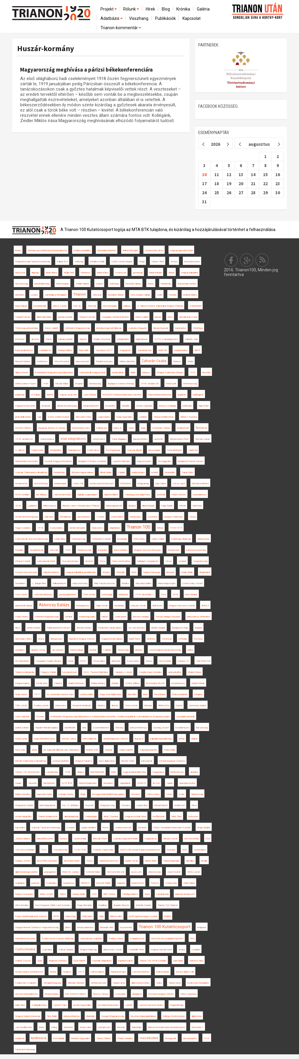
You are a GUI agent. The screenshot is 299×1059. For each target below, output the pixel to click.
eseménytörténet (141, 972)
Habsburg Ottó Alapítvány (137, 494)
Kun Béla (132, 694)
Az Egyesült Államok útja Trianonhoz (61, 750)
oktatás (89, 561)
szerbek (143, 417)
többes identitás (127, 361)
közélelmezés (182, 727)
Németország (190, 383)
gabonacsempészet (185, 894)
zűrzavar (97, 295)
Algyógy (35, 272)
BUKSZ (205, 605)
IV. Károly (35, 394)
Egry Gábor (160, 483)
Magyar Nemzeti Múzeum (147, 550)
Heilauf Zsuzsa (23, 960)
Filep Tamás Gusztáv (104, 583)
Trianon (79, 294)
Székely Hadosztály (103, 849)
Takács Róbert (103, 1038)
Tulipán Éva (62, 261)
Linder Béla (59, 539)
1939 (68, 550)
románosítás (21, 483)
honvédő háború (133, 283)
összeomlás (126, 927)
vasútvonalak (80, 838)
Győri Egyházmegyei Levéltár (143, 916)
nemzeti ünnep (191, 838)
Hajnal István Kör (68, 394)
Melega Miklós (65, 350)
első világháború (73, 439)
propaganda (49, 872)
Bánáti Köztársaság (67, 405)
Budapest (137, 994)
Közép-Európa (51, 994)
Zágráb (121, 472)
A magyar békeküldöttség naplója (108, 794)
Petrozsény (139, 539)
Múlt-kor (151, 639)
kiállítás (127, 306)
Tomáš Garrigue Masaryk (168, 616)
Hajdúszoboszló (123, 827)
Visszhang (138, 18)
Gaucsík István (138, 605)
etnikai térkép (162, 972)
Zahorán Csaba (154, 361)
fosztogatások (113, 450)
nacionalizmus (199, 494)
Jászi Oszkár (173, 872)
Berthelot (19, 295)
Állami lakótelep (44, 317)
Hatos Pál (78, 483)
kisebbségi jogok (87, 616)
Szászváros (133, 661)
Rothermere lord (98, 983)
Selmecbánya (47, 439)
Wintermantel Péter (179, 439)
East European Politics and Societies (52, 905)
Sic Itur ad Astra (136, 627)
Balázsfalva (102, 272)
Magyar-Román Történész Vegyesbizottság (36, 927)
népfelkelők (70, 727)
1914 (81, 972)
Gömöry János (69, 738)
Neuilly (204, 861)
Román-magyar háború (82, 472)
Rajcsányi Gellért (143, 583)
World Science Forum (25, 383)
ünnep (182, 738)
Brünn (41, 1027)
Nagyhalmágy (177, 1005)
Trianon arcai (119, 983)
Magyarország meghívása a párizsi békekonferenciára (86, 69)
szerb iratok (120, 616)
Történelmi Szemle (101, 539)
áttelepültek (55, 450)
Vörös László (193, 872)
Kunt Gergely (191, 594)
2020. (83, 661)
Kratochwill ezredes (187, 283)
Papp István (102, 605)
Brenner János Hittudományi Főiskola (80, 505)
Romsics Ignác (202, 439)
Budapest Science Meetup (121, 383)
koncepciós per (69, 672)
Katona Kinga (76, 650)
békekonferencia (71, 1016)
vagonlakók (125, 783)
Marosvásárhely (179, 694)
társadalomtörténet (106, 250)
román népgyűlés (23, 816)
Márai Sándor (33, 627)
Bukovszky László (112, 949)
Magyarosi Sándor (24, 805)
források (121, 1027)
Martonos (85, 272)
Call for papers (97, 972)
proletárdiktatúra (23, 417)
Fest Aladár (58, 1038)
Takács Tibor (157, 261)
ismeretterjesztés (81, 428)
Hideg (54, 1027)
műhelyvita (101, 428)
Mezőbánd (159, 694)
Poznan (40, 716)
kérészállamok (90, 738)
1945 (45, 383)
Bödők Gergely (158, 627)
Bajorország (197, 794)
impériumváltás (125, 960)
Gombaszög (95, 383)
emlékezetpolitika (82, 250)
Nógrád (78, 383)
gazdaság (137, 272)
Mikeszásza (49, 505)
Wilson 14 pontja (188, 417)
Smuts (174, 261)
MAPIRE (162, 350)
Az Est (156, 783)
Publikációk (165, 18)
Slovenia (32, 783)
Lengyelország (200, 561)
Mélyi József (46, 894)
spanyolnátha (174, 672)
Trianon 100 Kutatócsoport (164, 926)
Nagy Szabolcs (23, 528)
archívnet (158, 439)
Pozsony (198, 639)
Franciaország (78, 539)
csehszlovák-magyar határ (92, 372)
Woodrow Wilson (116, 295)
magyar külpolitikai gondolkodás (81, 572)
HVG (94, 894)
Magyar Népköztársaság (27, 1016)
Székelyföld (195, 306)
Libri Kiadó (178, 960)
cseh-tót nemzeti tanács (151, 1005)
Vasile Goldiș (187, 572)
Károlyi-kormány (118, 972)
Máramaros (135, 516)
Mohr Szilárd (141, 317)
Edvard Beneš (161, 805)
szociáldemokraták (185, 716)
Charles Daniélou (125, 1038)
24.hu (169, 794)
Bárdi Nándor (155, 272)
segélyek (182, 394)
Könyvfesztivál (61, 361)
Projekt (109, 9)
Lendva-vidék (86, 694)
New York (20, 750)
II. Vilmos (20, 450)
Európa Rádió (78, 894)
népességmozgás (166, 583)
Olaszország (154, 872)
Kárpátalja (136, 1027)
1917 (37, 694)
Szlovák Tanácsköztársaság (46, 827)
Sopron (99, 283)
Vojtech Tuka (60, 1005)
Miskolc (108, 750)
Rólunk (131, 9)
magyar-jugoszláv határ (181, 250)
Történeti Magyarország (46, 616)
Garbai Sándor (22, 727)
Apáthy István (38, 650)
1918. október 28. (150, 383)
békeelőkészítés (45, 838)
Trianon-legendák (171, 861)
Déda (34, 750)
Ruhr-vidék (84, 350)
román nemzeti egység (26, 516)
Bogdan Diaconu (121, 905)
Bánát (171, 272)
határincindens (181, 350)
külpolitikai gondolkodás (161, 738)
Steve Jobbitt (51, 328)
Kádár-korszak (84, 550)
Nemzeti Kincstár (115, 872)
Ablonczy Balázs (54, 605)
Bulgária (198, 627)
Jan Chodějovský (23, 1027)
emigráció (201, 927)
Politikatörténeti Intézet (58, 627)
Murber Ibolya (194, 672)
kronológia (122, 539)
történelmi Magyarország (77, 328)
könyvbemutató (192, 261)
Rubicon (177, 361)
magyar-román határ (25, 405)
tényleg (105, 572)
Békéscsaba (116, 916)
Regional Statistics (58, 960)
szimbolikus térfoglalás (56, 295)
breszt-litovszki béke (47, 861)
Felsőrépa (198, 328)
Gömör (182, 505)
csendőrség (52, 772)
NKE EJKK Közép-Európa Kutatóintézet (140, 849)
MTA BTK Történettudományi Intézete (121, 394)
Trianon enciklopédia (24, 672)
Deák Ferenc (21, 694)
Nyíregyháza (82, 605)
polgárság (19, 394)
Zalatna (58, 683)
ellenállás (190, 861)
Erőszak (54, 550)
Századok (120, 994)
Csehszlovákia (25, 949)
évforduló (182, 639)
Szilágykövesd (137, 938)
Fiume (49, 339)
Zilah (143, 428)
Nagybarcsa (151, 838)
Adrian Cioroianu (22, 794)
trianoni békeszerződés (26, 461)
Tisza (102, 561)
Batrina (167, 916)
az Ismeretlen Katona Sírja (60, 694)
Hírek (150, 9)
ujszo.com (136, 872)
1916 (207, 1038)
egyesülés (20, 827)
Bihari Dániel (105, 472)
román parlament (85, 927)
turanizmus (68, 883)
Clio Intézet (57, 650)
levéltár (93, 650)
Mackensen (174, 550)
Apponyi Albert (111, 494)
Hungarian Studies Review (48, 661)
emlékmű (19, 1038)
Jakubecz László (123, 672)
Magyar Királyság (88, 949)
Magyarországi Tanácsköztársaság (32, 261)
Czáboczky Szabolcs (25, 983)
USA (208, 838)
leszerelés (110, 405)
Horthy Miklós (132, 683)
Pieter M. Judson (70, 872)
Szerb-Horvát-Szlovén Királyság (57, 938)
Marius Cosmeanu (24, 894)
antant (181, 949)
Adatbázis (112, 18)
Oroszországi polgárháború (143, 1016)
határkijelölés (123, 339)
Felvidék (19, 550)
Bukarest (139, 738)
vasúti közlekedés (121, 461)
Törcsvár (92, 306)
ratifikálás (187, 405)
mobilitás (102, 905)
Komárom (108, 783)
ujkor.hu (35, 339)
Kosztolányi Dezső (155, 683)
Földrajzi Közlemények (174, 1016)
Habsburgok (91, 816)
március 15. (183, 661)
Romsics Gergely (141, 616)
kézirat (154, 472)
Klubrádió (90, 1016)
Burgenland (204, 572)
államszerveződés (140, 983)
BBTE (197, 350)
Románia (201, 427)
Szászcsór (120, 272)
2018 (175, 594)
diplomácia (196, 1016)
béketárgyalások (47, 805)
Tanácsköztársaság (25, 1049)
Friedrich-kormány (104, 361)
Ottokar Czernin (22, 561)
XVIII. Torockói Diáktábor (96, 672)
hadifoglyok (198, 394)
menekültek (149, 1038)
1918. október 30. (24, 439)
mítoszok (193, 816)
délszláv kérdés (84, 627)
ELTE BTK (67, 783)
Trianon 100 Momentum (27, 772)
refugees (198, 694)
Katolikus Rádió (97, 261)
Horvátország (60, 849)
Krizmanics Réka (23, 639)
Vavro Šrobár (90, 394)
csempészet (104, 1027)
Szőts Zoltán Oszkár (58, 417)
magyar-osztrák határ (135, 816)
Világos (80, 772)
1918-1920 (80, 849)
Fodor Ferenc (21, 616)
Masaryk (171, 849)
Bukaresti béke (140, 439)
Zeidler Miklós (82, 283)
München (68, 1027)
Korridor (115, 683)
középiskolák (40, 306)
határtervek (59, 472)
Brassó (115, 705)
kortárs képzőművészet (102, 483)
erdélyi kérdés (138, 472)
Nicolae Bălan (61, 383)
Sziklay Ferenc (116, 938)
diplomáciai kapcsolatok (26, 872)
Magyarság (143, 483)
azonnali (161, 494)
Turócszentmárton (121, 561)
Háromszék (37, 450)
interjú (18, 250)
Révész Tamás (100, 994)
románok (142, 827)
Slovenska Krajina (197, 705)
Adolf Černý (134, 639)
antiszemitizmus (138, 727)
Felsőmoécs (99, 439)
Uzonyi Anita (117, 516)
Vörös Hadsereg (188, 994)
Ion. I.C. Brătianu (70, 805)
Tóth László (21, 705)
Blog (166, 9)
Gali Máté (197, 505)
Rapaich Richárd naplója (46, 727)
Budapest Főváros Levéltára (92, 461)
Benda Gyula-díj (160, 328)
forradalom (20, 583)
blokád (158, 317)
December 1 (198, 1027)
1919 (193, 372)
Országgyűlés (164, 461)
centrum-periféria (61, 761)
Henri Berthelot (174, 450)
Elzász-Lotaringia (167, 405)
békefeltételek (97, 772)
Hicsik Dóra (41, 683)
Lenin (159, 295)
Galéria (203, 9)
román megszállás (82, 1005)
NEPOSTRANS (23, 428)
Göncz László (60, 306)
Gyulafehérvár (36, 550)
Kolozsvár (20, 272)
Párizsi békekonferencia (159, 394)
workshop (114, 283)
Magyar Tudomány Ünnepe (170, 372)
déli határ (116, 661)
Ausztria (206, 372)
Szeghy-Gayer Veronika (150, 672)
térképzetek (203, 539)
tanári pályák (118, 372)
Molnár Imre (92, 750)
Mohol (53, 972)
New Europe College (140, 295)
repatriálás (119, 605)
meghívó (67, 972)
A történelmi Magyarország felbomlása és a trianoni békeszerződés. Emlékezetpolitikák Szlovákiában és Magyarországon (110, 716)
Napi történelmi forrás (44, 738)
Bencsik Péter (100, 838)
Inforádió (120, 572)
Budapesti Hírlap (180, 627)
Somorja (125, 805)
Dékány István (170, 838)
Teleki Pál (192, 450)
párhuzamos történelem (198, 616)
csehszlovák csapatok (91, 938)
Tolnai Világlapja (119, 439)
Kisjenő (83, 339)
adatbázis (123, 594)
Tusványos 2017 (104, 350)
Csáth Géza (93, 450)
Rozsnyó (135, 794)
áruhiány (194, 772)
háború (105, 616)
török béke (87, 916)
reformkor (20, 339)
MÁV (113, 772)
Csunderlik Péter (136, 949)
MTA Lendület (22, 494)
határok (68, 616)
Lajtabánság (162, 894)
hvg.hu (179, 705)
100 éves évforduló (24, 849)
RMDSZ (85, 883)
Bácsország (202, 727)
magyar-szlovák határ (161, 949)
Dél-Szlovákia (21, 905)
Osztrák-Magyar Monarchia (58, 461)
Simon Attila (165, 661)
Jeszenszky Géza (154, 250)
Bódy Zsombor (111, 816)
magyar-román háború (111, 639)
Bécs (17, 627)
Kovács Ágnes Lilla (185, 972)
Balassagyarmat (114, 505)
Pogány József (22, 861)
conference (42, 361)
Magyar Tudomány (173, 516)
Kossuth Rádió (103, 883)
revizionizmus (178, 683)
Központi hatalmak (81, 705)
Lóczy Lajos (179, 483)
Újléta (67, 927)
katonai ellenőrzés (24, 350)
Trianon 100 (138, 527)
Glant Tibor (176, 816)
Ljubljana (32, 505)
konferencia (38, 1038)
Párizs (63, 894)
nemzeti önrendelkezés (26, 994)
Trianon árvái (174, 983)
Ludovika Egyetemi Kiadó (125, 838)
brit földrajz (41, 494)
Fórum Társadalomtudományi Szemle (171, 827)
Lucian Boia (141, 805)
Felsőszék (171, 383)
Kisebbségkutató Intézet (115, 738)
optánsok (46, 405)
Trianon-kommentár (121, 27)
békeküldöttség (41, 283)
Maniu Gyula (21, 738)
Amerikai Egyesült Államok (109, 328)
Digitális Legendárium (87, 494)
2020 (18, 505)
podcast (35, 883)
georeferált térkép (23, 605)
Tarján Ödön (187, 472)
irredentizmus (177, 772)
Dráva (41, 639)
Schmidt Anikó (93, 872)
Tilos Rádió (52, 1016)
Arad (145, 694)
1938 (67, 772)
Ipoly (39, 960)
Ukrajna (131, 505)
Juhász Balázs (22, 838)
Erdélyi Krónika (98, 683)
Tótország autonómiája (26, 328)
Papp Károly (167, 505)
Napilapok (20, 883)
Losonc (34, 295)
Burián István (131, 861)
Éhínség (119, 727)
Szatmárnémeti (101, 727)
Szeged (70, 827)
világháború (114, 528)
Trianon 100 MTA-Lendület (153, 960)
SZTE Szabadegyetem (166, 339)
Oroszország (21, 283)
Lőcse (168, 561)
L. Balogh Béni (39, 583)
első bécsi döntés (200, 483)
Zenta (89, 861)
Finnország (123, 650)
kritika (190, 650)
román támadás (77, 528)
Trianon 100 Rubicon (168, 905)
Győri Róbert (80, 960)
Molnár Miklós (190, 295)
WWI (184, 849)
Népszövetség (79, 583)
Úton (192, 938)
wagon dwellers (88, 827)
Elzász (63, 838)
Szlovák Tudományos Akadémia (31, 472)
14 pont (100, 516)
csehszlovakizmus (43, 594)
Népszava (60, 705)
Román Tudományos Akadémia (30, 761)
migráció (121, 883)
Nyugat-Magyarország (112, 1016)
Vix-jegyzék (170, 1038)
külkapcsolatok (65, 339)
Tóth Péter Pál (203, 661)
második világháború (102, 960)
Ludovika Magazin (137, 328)
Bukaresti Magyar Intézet (82, 639)
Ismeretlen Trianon (161, 428)
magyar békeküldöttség (134, 772)
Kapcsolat (191, 18)
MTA (56, 916)
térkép (160, 528)
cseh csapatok (22, 716)
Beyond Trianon (22, 361)
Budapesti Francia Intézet (190, 461)
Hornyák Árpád (134, 450)
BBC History (109, 894)
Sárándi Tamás (22, 317)
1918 (40, 528)
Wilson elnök (151, 861)
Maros (149, 661)
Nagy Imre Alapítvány (110, 694)
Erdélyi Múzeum (76, 683)
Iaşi (39, 417)
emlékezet (179, 805)
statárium (20, 650)
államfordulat (148, 505)
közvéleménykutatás (108, 1005)
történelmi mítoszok (25, 938)
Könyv (151, 283)
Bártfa (50, 394)
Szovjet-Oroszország (25, 572)
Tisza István (131, 705)
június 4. (118, 428)
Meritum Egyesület (80, 1038)
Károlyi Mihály (198, 683)
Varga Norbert (126, 750)
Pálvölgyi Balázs (130, 894)
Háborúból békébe (148, 750)
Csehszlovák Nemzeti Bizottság (31, 539)
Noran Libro (85, 1027)
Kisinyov (146, 372)
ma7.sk (77, 306)
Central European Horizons (172, 761)
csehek (128, 1005)
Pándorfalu (166, 283)
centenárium (200, 849)
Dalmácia (48, 516)
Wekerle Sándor (143, 905)
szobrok (182, 561)
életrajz (138, 650)
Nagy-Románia (84, 905)
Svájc (182, 794)
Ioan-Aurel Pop (145, 350)
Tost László (21, 594)
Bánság (148, 705)
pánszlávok (146, 761)
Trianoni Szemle (87, 317)
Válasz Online (158, 539)
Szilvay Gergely (65, 949)
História (172, 295)
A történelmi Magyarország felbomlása (54, 372)
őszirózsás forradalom (198, 983)
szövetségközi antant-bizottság (165, 650)
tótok (70, 661)
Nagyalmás (125, 350)
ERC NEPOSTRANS (75, 994)
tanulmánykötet (91, 405)
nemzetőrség (41, 483)
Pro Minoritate (22, 661)
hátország (70, 916)
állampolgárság (71, 816)
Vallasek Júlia (191, 339)
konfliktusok (159, 816)
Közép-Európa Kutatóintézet (29, 972)
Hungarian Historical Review (115, 317)
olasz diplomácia (106, 761)
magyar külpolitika (189, 272)
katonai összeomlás (196, 550)
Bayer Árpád (21, 306)
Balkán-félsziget (130, 250)
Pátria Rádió (169, 750)
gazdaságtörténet (68, 594)
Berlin (133, 372)
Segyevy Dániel (48, 672)
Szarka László (41, 705)
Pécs (170, 317)
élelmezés (157, 605)
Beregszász (56, 639)
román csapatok (144, 405)
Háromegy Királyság (181, 539)
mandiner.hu (45, 350)
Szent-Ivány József (192, 583)
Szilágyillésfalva (39, 1005)
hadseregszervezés (109, 861)
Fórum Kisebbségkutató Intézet (31, 916)
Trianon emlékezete (48, 816)
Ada (84, 727)
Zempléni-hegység (52, 983)
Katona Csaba (196, 960)
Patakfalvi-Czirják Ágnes (110, 627)
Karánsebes (180, 328)
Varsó (131, 428)
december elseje (72, 861)
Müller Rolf (69, 272)
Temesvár (167, 639)
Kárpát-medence (51, 572)
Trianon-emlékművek (164, 417)
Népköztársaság (151, 572)
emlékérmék (183, 428)
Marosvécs (97, 528)
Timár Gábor (99, 661)
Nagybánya (158, 772)
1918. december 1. (144, 594)
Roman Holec (128, 761)
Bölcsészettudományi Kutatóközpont (166, 1027)
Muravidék (170, 472)
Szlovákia (47, 949)
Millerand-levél (59, 583)
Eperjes (101, 705)
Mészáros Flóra (83, 417)
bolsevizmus (138, 883)
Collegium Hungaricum (148, 561)
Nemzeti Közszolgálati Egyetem (167, 938)
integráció (102, 550)
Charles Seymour (101, 339)
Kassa (193, 516)
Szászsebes (56, 528)
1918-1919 (176, 528)
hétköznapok (62, 283)
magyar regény (22, 683)
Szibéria (107, 650)
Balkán (194, 738)
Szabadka (51, 883)
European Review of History (51, 428)
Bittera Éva (163, 705)
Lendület (196, 949)
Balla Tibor (20, 1005)
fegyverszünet (144, 461)
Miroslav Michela (76, 983)
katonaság (107, 594)
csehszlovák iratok (46, 561)
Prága (142, 261)
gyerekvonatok (65, 317)
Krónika (183, 9)
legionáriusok (142, 339)
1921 (44, 849)
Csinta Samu (153, 794)
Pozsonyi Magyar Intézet (161, 994)
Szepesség (171, 883)
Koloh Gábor (189, 883)
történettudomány (88, 783)
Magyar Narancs (83, 761)
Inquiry (18, 783)
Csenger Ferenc (66, 794)
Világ (101, 916)
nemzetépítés (190, 1038)
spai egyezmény (187, 783)
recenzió (89, 805)
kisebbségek (60, 483)
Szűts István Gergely (121, 261)
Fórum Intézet (178, 494)
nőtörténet (125, 483)
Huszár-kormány (45, 48)
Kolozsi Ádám (120, 550)
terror (133, 572)
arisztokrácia (83, 516)
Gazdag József (161, 727)
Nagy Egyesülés (124, 417)
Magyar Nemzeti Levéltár (182, 605)
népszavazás (82, 361)
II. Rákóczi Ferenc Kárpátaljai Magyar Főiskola (160, 306)
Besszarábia (154, 450)
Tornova (155, 883)
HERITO (141, 783)
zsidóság (78, 261)
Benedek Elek (106, 927)
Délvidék (126, 405)
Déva (194, 805)
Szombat (152, 516)
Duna (147, 894)
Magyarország (107, 805)
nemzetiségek (110, 306)
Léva (163, 594)
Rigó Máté (204, 405)
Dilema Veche (21, 372)
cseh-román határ (62, 494)
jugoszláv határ (44, 794)
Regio (83, 794)
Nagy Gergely (203, 827)
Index (159, 983)
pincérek (170, 572)
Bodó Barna (51, 272)
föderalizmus (74, 450)
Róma (105, 827)
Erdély (190, 361)
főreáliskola (65, 516)
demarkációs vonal (188, 317)
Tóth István (89, 594)
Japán (169, 783)
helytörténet (49, 783)
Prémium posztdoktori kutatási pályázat (47, 250)
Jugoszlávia (103, 417)
